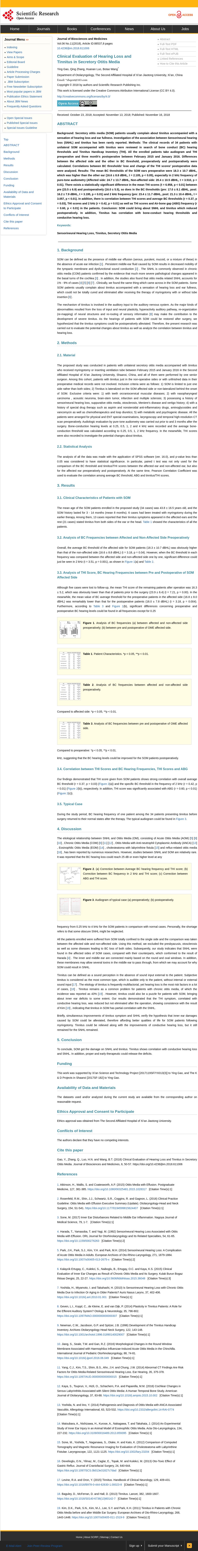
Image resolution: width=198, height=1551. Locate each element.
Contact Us (116, 1537)
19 (100, 993)
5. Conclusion (69, 1040)
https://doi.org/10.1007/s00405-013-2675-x (83, 1259)
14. (59, 1423)
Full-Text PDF (167, 44)
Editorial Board (14, 62)
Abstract (163, 39)
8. (58, 1306)
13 (194, 843)
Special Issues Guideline (20, 127)
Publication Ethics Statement (23, 96)
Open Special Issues (18, 118)
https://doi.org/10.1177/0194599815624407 (111, 1208)
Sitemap (104, 1537)
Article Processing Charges (22, 71)
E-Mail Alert (13, 1545)
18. (59, 1493)
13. (59, 1404)
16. (59, 1461)
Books (72, 29)
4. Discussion (69, 829)
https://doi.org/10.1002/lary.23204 (128, 1451)
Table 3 (98, 606)
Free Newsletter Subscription (23, 86)
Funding (64, 1064)
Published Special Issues (21, 122)
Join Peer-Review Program (44, 1545)
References (67, 1174)
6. (58, 1269)
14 (101, 847)
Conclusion (11, 178)
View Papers (13, 52)
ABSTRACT (67, 124)
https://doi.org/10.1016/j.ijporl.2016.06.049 (83, 1358)
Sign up (134, 1545)
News (129, 29)
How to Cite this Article (172, 63)
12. (59, 1386)
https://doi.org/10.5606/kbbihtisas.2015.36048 (117, 1278)
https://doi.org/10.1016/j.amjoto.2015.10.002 (130, 1395)
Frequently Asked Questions (22, 106)
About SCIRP (91, 1537)
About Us (158, 29)
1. (58, 1184)
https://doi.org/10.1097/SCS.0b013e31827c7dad (86, 1470)
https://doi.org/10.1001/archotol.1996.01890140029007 (90, 1334)
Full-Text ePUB (167, 53)
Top (6, 139)
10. (59, 1344)
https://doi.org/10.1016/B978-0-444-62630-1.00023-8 (89, 1484)
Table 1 (147, 521)
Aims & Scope (14, 57)
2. (58, 1198)
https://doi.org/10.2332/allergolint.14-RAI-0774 (146, 1409)
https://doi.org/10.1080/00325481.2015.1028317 (117, 1189)
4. (58, 1231)
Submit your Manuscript (163, 1545)
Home (14, 29)
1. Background (70, 250)
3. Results (66, 485)
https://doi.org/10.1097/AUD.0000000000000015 (87, 1376)
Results (8, 165)
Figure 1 (130, 561)
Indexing (10, 47)
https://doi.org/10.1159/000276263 (78, 1240)
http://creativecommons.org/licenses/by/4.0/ (83, 96)
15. (59, 1442)
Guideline (11, 67)
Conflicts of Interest (74, 1131)
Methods (9, 158)
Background (11, 151)
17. (59, 1479)
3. (58, 1217)
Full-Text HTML (168, 49)
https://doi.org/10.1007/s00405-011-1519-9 (98, 1517)
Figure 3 (181, 819)
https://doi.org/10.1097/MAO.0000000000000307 (87, 1315)
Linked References (170, 58)
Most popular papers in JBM (22, 91)
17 (74, 984)
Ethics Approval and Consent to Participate (95, 1111)
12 (110, 843)
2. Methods (67, 343)
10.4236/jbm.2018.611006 (73, 48)
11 (105, 843)
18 (72, 989)
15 (157, 847)
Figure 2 (104, 783)
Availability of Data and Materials (86, 1088)
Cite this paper (70, 1150)
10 (59, 843)
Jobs (185, 29)
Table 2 (148, 561)
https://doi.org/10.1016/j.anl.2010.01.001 (82, 1297)
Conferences (101, 29)
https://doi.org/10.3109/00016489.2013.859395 (97, 1433)
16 (59, 852)
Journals (43, 29)
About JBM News (16, 101)
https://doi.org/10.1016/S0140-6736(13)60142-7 (86, 1498)
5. (58, 1250)
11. (59, 1367)
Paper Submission (16, 76)
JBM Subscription (16, 81)
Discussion (11, 172)
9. (58, 1325)
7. (58, 1287)
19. (59, 1508)
